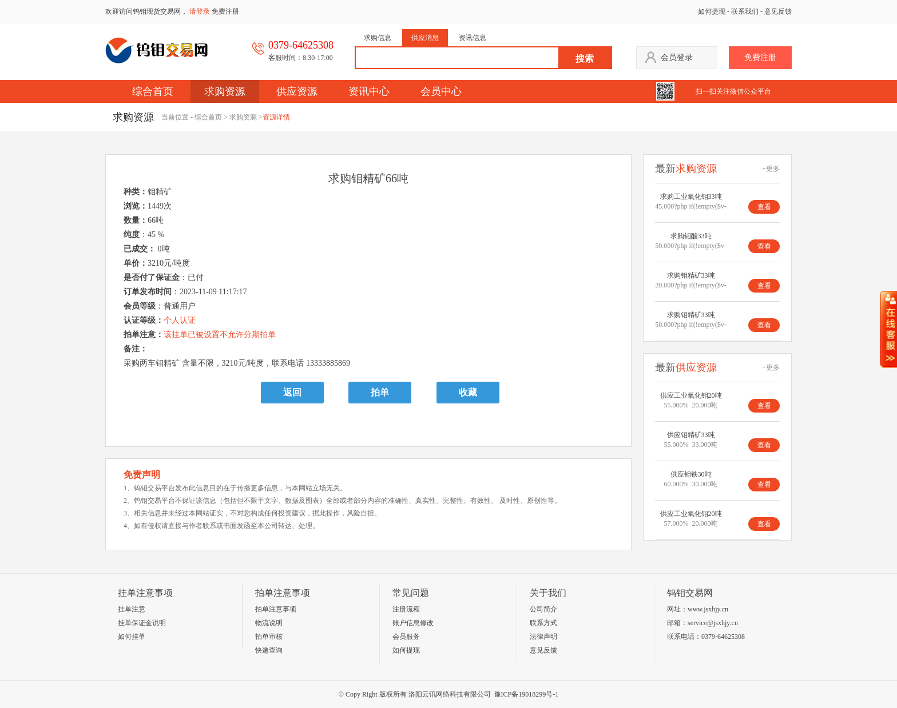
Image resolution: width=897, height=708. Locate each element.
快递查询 (269, 650)
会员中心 (441, 91)
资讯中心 (369, 91)
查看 (764, 207)
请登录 (199, 11)
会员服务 (406, 637)
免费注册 (225, 11)
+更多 (771, 169)
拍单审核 (269, 637)
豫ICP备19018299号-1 (526, 694)
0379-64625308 (723, 637)
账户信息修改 (413, 623)
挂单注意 (131, 609)
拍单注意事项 (275, 609)
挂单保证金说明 (142, 623)
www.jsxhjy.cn (708, 609)
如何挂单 (131, 637)
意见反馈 (778, 11)
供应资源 (296, 91)
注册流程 (406, 609)
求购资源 (224, 91)
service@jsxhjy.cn (713, 623)
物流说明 (269, 623)
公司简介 (543, 609)
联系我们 (745, 11)
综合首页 (152, 91)
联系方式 (543, 623)
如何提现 (711, 11)
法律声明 (543, 637)
